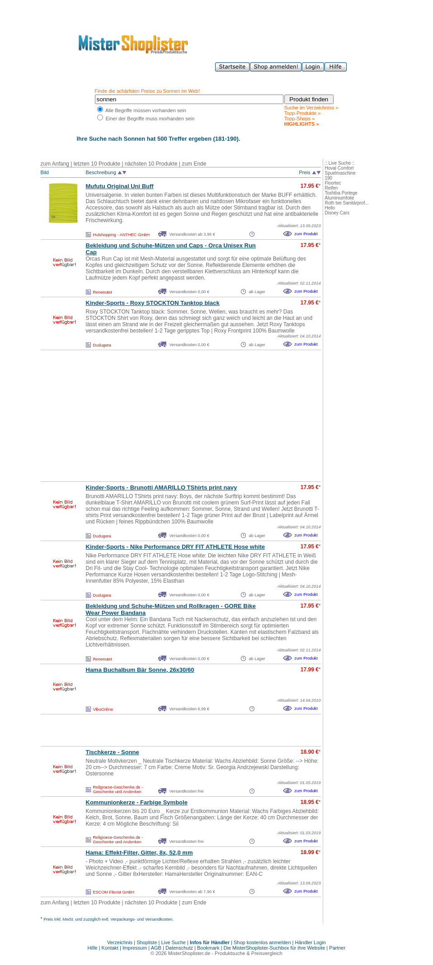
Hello (330, 207)
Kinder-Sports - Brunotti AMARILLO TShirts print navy (161, 487)
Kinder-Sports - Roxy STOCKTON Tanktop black (153, 302)
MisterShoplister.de (189, 953)
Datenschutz (179, 948)
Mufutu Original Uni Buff (120, 186)
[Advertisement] (161, 415)
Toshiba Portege (341, 192)
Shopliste (146, 942)
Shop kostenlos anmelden (262, 942)
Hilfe (93, 948)
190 (329, 178)
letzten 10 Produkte (97, 164)
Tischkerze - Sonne (112, 752)
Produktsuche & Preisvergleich (248, 953)
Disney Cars (337, 212)
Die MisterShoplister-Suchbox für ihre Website (274, 948)
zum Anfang (55, 164)
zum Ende (194, 164)
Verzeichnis (119, 942)
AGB (156, 948)
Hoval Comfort (339, 168)
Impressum (134, 948)
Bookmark (208, 948)
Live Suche (173, 942)
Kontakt (111, 948)
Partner (337, 948)
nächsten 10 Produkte (151, 164)
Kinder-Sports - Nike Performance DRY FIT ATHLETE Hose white (175, 546)
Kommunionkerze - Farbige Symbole (137, 802)
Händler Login (310, 942)
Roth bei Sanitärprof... (347, 202)
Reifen (331, 187)
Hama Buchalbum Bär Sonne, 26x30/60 (140, 669)
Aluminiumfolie (339, 197)
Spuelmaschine (340, 173)
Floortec (333, 183)
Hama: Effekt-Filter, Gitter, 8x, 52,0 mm (139, 852)
